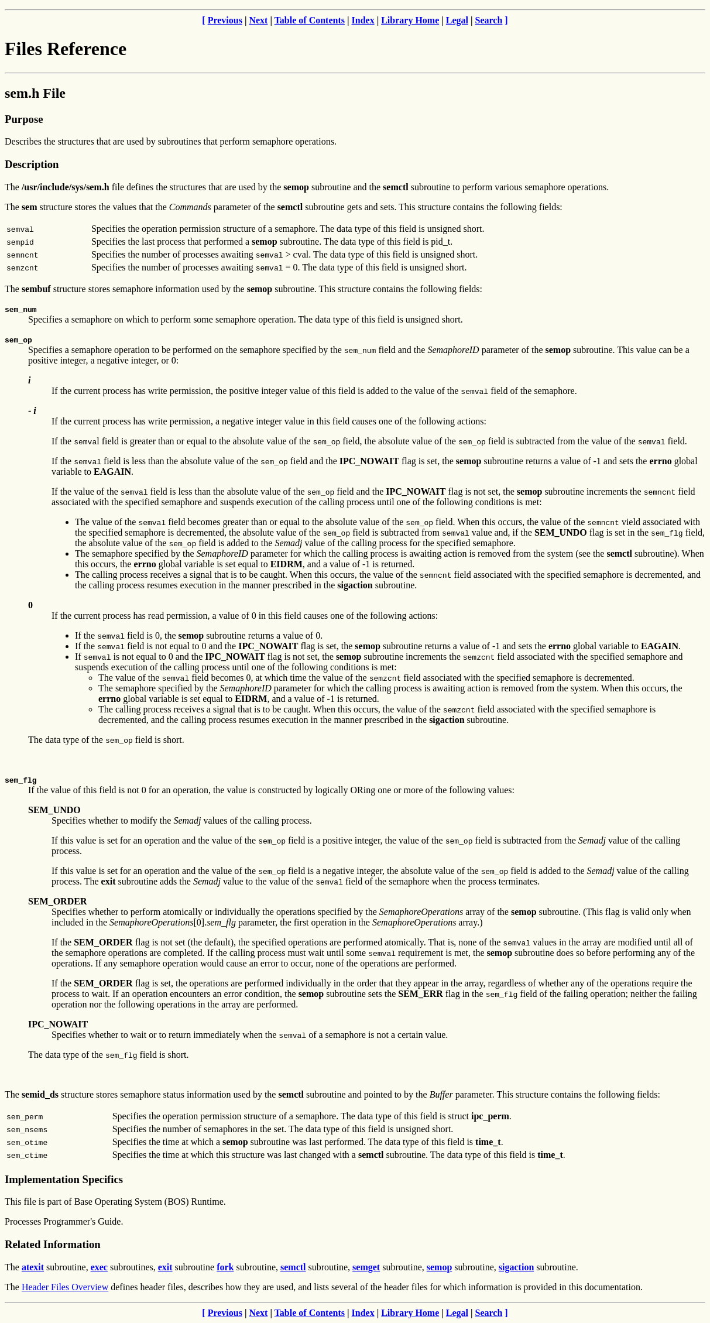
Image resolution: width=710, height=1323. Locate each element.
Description (32, 164)
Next (258, 20)
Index (363, 20)
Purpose (24, 119)
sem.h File (35, 93)
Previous (225, 20)
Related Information (53, 1244)
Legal (457, 20)
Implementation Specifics (64, 1179)
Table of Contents (310, 20)
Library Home (410, 20)
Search (489, 20)
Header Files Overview (65, 1287)
